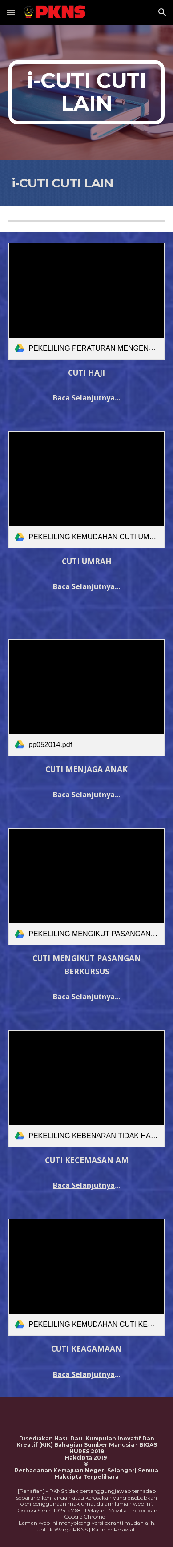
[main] (86, 92)
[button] (10, 12)
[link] (86, 301)
